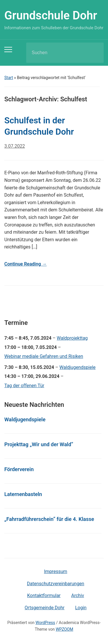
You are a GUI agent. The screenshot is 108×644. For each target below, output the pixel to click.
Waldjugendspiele (77, 367)
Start (8, 77)
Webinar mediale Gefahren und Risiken (43, 356)
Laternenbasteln (23, 494)
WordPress (45, 622)
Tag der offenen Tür (24, 385)
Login (80, 607)
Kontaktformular (43, 595)
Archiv (77, 595)
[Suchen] (57, 52)
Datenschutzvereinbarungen (55, 583)
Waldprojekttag (72, 338)
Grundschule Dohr (50, 15)
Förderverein (19, 469)
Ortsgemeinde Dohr (45, 607)
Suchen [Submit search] (94, 52)
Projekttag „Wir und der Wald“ (38, 444)
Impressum (55, 571)
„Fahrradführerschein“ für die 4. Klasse (49, 519)
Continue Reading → (25, 264)
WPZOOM (64, 629)
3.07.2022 (14, 146)
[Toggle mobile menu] (8, 49)
